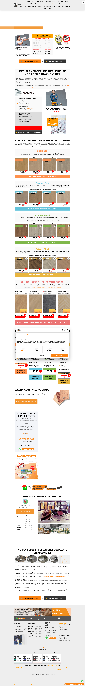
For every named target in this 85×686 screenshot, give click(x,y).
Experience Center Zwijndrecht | (52, 6)
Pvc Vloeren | (49, 3)
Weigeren (42, 355)
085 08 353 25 (26, 438)
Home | (29, 1)
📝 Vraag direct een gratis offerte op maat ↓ (28, 132)
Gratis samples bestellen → (26, 401)
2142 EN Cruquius (63, 638)
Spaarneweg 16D (63, 637)
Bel (23, 433)
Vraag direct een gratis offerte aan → (42, 38)
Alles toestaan (59, 355)
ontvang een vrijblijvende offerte (32, 87)
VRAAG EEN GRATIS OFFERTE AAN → (74, 684)
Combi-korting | (66, 6)
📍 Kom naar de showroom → (30, 61)
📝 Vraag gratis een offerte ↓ (55, 61)
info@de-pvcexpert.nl (51, 632)
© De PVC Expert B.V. (18, 667)
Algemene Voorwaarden (17, 684)
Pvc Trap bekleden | (62, 1)
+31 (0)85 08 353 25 (51, 630)
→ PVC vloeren (17, 626)
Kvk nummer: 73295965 (64, 631)
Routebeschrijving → (25, 512)
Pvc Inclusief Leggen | (38, 1)
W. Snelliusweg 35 (63, 627)
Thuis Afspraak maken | (31, 6)
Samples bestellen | (50, 1)
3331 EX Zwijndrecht (63, 629)
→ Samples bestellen (18, 631)
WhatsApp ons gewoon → (28, 449)
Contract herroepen (29, 684)
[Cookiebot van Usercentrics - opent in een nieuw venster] (62, 330)
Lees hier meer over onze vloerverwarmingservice (54, 576)
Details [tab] (42, 334)
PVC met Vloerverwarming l (37, 3)
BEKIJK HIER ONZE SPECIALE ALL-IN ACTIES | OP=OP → (42, 322)
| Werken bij (47, 8)
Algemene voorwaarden (62, 667)
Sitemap (23, 684)
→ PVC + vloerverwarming (20, 628)
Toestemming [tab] (25, 334)
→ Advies (16, 632)
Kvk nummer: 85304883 (64, 640)
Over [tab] (60, 334)
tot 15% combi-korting (53, 665)
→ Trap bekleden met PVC (20, 629)
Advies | (56, 3)
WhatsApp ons (21, 618)
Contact (40, 6)
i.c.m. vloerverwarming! (28, 128)
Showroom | (62, 3)
